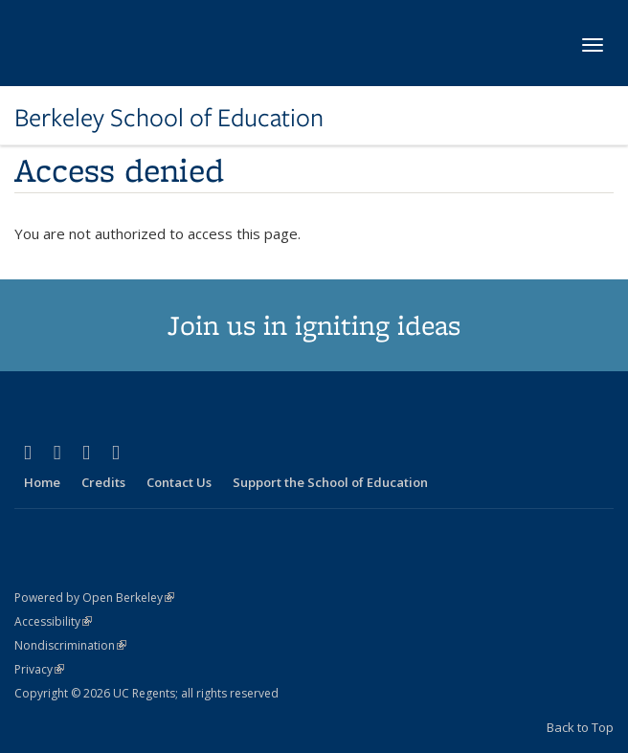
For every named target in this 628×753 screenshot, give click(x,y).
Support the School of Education (330, 482)
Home (42, 482)
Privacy (39, 669)
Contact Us (179, 482)
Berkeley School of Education (169, 117)
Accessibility (53, 621)
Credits (103, 482)
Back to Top (580, 727)
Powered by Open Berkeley (94, 597)
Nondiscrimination (70, 645)
